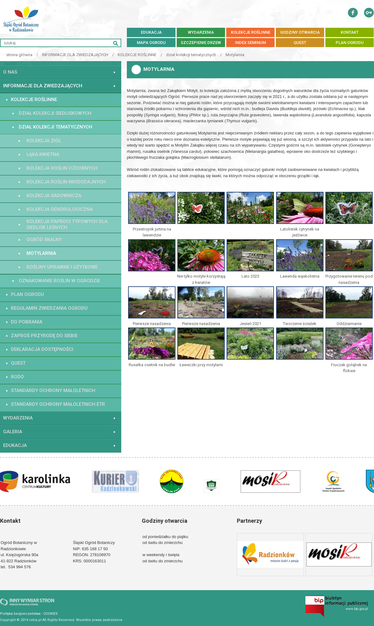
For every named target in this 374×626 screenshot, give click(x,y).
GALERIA (12, 431)
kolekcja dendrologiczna (59, 209)
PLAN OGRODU (350, 42)
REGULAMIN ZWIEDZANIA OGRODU (49, 308)
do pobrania (26, 322)
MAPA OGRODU (151, 42)
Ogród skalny (44, 239)
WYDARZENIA (201, 32)
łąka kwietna (42, 154)
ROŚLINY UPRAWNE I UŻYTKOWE (62, 267)
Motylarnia (235, 54)
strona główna (19, 54)
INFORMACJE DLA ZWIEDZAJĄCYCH (75, 54)
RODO (17, 377)
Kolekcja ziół (43, 140)
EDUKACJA (151, 32)
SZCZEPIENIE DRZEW (201, 42)
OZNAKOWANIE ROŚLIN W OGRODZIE (59, 281)
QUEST (300, 42)
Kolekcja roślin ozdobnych (62, 168)
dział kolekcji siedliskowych (55, 113)
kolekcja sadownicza (53, 195)
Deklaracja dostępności (42, 349)
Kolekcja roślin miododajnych (66, 182)
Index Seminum (250, 42)
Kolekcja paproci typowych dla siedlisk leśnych (67, 225)
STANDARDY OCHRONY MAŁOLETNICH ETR (58, 404)
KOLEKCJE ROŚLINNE (250, 32)
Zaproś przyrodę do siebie (44, 335)
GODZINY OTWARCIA (300, 32)
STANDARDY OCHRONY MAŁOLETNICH (53, 390)
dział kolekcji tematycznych (191, 54)
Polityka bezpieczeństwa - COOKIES (29, 614)
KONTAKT (350, 32)
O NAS (10, 72)
